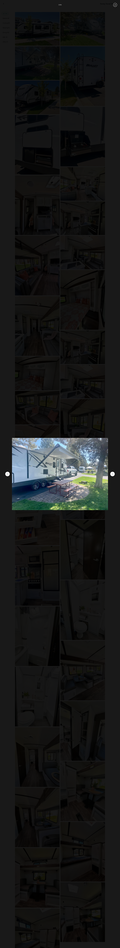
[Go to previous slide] (7, 474)
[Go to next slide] (112, 474)
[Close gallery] (115, 5)
